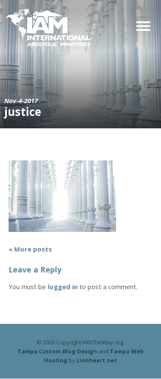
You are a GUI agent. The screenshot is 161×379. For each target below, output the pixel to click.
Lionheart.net (96, 360)
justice (22, 111)
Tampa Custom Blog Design (57, 351)
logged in (63, 286)
